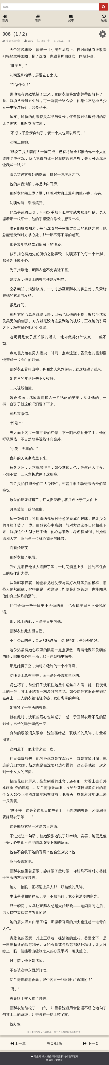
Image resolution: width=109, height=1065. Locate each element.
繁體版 (59, 1060)
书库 (38, 18)
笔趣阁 (37, 1056)
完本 (71, 18)
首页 (5, 18)
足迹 (104, 18)
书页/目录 (54, 1043)
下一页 (91, 1043)
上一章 (18, 1043)
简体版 (49, 1060)
